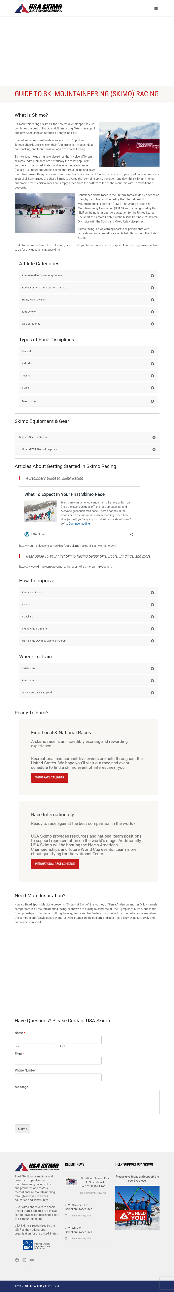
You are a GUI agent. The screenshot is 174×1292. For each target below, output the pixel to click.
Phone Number (25, 1070)
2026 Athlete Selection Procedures (78, 1230)
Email (20, 1054)
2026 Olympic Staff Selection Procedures (78, 1207)
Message (21, 1087)
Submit (22, 1128)
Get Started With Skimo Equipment (86, 449)
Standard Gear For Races (86, 437)
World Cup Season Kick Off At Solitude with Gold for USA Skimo (94, 1182)
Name (20, 1033)
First (17, 1046)
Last (62, 1046)
